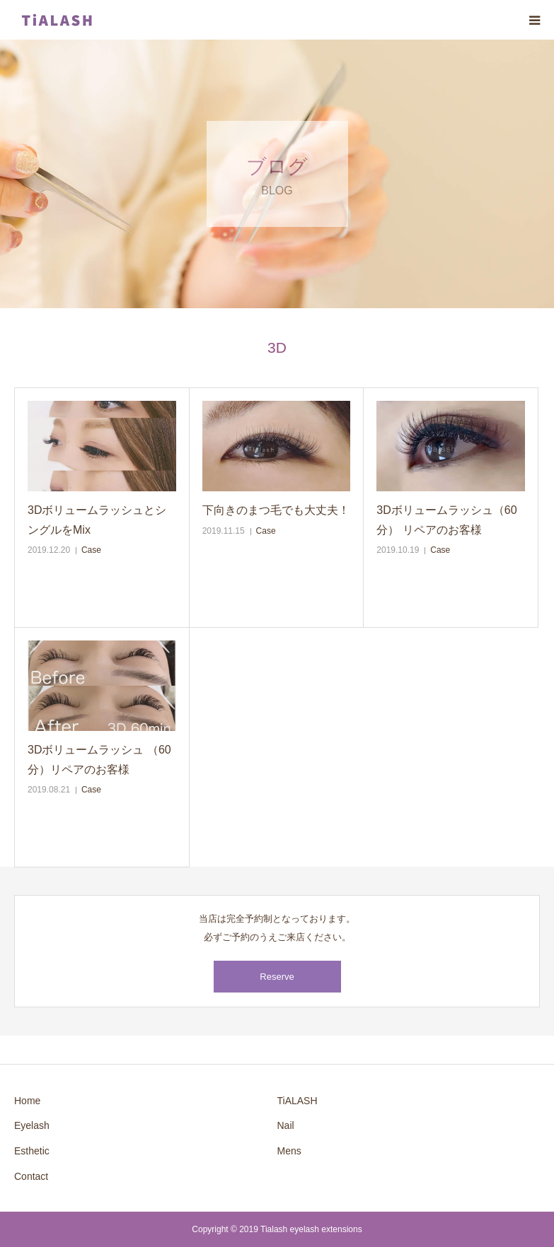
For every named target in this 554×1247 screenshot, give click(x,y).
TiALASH (297, 1100)
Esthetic (32, 1151)
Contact (31, 1176)
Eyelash (32, 1125)
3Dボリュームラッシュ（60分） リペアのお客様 (446, 519)
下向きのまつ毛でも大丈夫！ (276, 510)
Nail (285, 1125)
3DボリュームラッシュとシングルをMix (97, 519)
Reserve (277, 976)
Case (91, 550)
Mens (289, 1151)
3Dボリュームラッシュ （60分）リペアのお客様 (99, 759)
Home (27, 1100)
